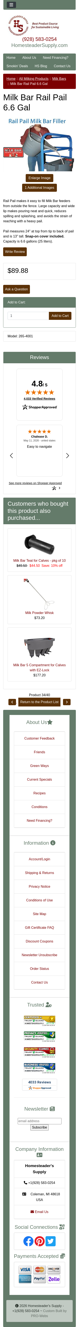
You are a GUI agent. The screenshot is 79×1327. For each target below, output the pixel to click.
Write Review (15, 251)
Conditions (40, 807)
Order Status (39, 968)
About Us (29, 57)
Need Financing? (55, 57)
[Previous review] (11, 455)
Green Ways (39, 766)
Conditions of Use (39, 900)
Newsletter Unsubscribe (39, 955)
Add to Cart (60, 316)
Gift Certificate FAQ (39, 927)
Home (11, 57)
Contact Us (62, 66)
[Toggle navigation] (11, 5)
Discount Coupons (39, 941)
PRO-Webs (39, 1316)
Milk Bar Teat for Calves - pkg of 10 (39, 560)
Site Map (39, 914)
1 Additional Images (39, 187)
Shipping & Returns (39, 873)
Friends (39, 752)
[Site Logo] (39, 25)
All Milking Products (34, 78)
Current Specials (39, 779)
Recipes (39, 793)
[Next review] (67, 455)
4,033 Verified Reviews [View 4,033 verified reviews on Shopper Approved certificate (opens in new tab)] (39, 398)
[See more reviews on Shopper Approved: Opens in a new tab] (35, 483)
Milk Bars (59, 78)
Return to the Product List (39, 702)
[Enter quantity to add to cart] (28, 316)
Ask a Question (16, 289)
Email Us (39, 1212)
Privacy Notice (39, 886)
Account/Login (39, 859)
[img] (39, 392)
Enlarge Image (39, 178)
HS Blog (41, 66)
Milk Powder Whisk (39, 613)
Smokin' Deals (17, 66)
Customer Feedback (39, 738)
